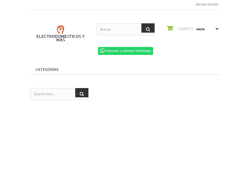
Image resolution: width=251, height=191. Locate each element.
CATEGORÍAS (47, 69)
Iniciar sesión (207, 4)
